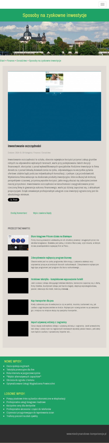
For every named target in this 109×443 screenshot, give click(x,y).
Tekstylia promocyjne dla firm (20, 369)
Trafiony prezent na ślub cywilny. (22, 416)
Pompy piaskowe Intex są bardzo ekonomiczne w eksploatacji (35, 398)
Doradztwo (22, 60)
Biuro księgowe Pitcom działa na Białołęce (51, 236)
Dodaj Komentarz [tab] (19, 213)
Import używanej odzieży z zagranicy (49, 322)
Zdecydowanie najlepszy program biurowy (51, 257)
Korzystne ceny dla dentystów (20, 405)
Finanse (11, 60)
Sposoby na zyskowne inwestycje (45, 60)
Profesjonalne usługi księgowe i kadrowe (26, 402)
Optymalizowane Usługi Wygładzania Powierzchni (30, 383)
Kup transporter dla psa (42, 300)
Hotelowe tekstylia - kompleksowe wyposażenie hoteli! (57, 279)
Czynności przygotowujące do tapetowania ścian (30, 412)
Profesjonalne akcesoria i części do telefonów (28, 409)
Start (2, 60)
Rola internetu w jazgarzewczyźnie (23, 373)
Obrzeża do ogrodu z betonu (20, 380)
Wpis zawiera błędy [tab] (42, 213)
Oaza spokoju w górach (17, 366)
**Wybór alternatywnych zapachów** (23, 376)
